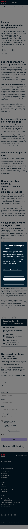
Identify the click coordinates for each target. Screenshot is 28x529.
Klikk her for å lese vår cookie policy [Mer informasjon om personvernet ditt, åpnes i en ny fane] (12, 270)
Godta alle (14, 279)
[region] (14, 264)
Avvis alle (14, 275)
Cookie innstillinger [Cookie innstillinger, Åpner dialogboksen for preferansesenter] (14, 283)
